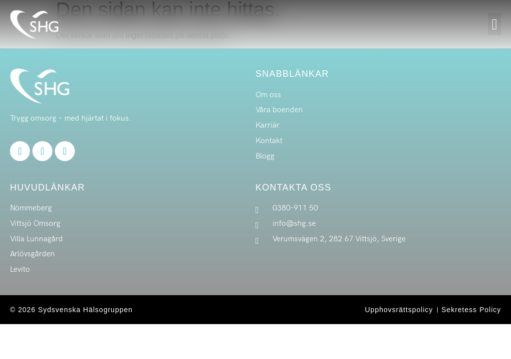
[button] (494, 24)
